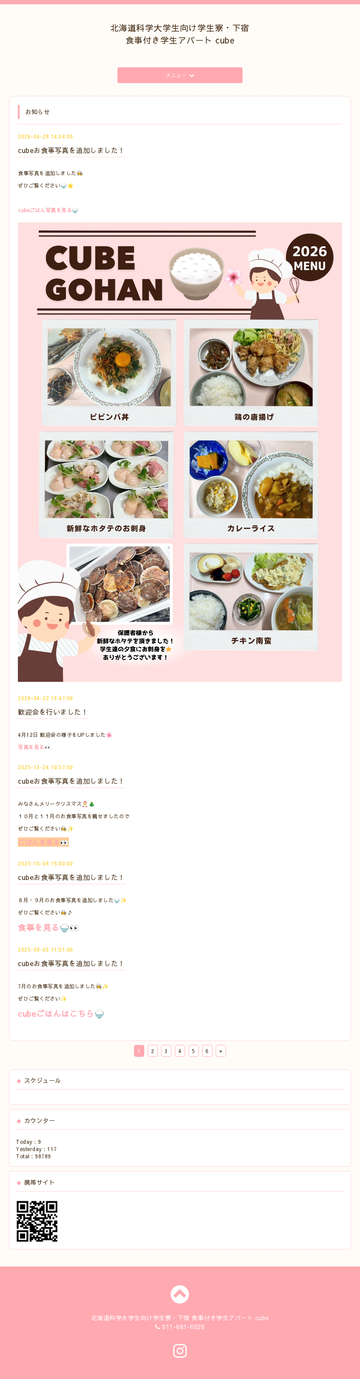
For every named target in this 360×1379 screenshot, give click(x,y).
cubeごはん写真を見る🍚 (48, 210)
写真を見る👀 (34, 747)
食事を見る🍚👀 (49, 927)
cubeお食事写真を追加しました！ (71, 150)
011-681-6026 (183, 1326)
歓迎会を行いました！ (53, 711)
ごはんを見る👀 (43, 842)
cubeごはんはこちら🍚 (61, 1013)
